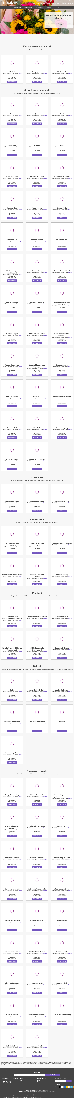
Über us (63, 3)
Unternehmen (45, 3)
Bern (33, 1087)
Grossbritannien (52, 1088)
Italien (35, 1088)
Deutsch (69, 0)
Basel (31, 1087)
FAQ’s (21, 1079)
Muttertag (39, 1078)
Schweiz (23, 1088)
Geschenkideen (40, 1080)
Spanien (44, 1088)
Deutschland (31, 1088)
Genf (40, 1087)
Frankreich (27, 35)
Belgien (26, 1088)
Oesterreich (40, 1088)
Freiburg (36, 1087)
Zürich (47, 1087)
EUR (56, 1083)
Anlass (49, 35)
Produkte (36, 3)
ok (69, 1077)
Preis (57, 35)
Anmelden (52, 1071)
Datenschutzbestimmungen (25, 1078)
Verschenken (12, 78)
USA (47, 1088)
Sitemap (21, 1080)
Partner (38, 1077)
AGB (21, 1077)
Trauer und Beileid (40, 1079)
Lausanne (43, 1087)
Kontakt (70, 3)
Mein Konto (55, 3)
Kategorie (39, 35)
